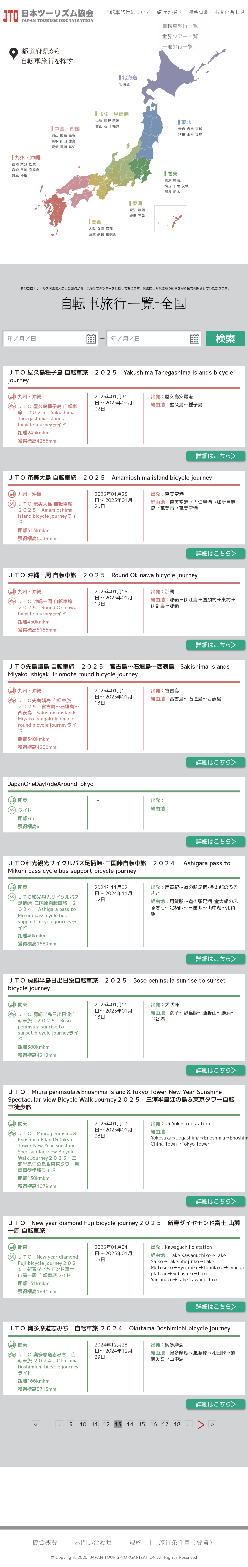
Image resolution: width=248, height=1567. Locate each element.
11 (94, 1424)
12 (106, 1424)
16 (153, 1424)
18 (177, 1424)
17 (165, 1424)
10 (83, 1424)
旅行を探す (169, 12)
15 (141, 1424)
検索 (225, 338)
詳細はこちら (216, 455)
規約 (135, 1542)
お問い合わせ (229, 12)
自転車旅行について (128, 12)
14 (130, 1424)
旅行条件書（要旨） (187, 1542)
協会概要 (198, 12)
